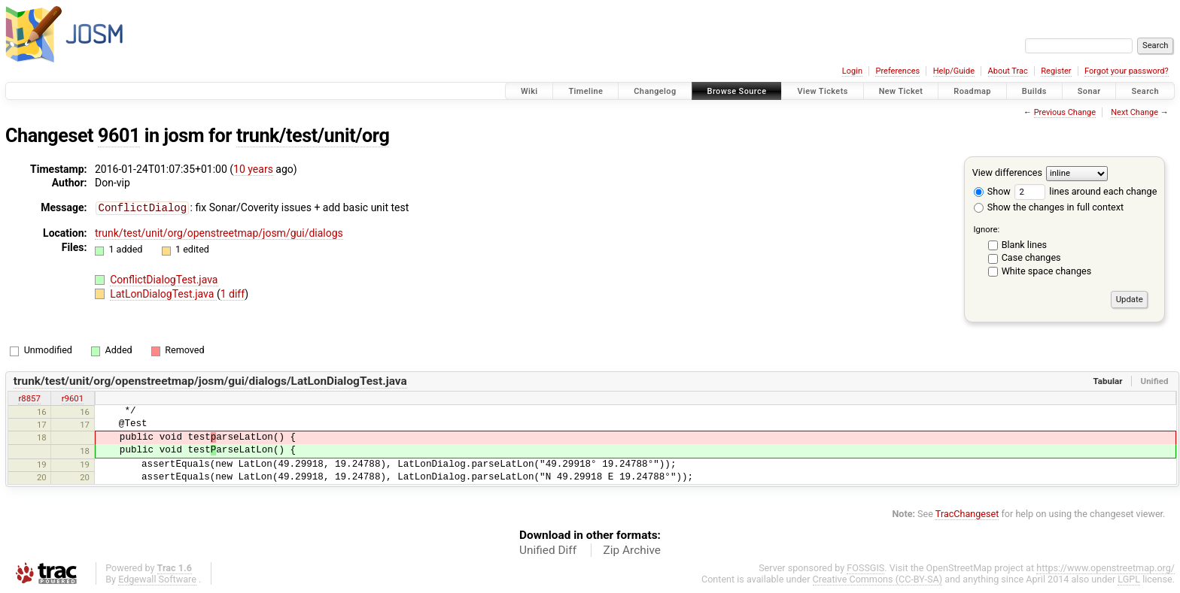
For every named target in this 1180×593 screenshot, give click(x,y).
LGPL (1129, 579)
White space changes (1047, 271)
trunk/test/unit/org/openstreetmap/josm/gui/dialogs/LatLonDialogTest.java (210, 381)
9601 (119, 136)
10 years (253, 169)
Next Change (1134, 112)
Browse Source (737, 91)
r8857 (29, 398)
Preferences (897, 71)
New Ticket (901, 91)
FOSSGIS (865, 567)
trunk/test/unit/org (312, 136)
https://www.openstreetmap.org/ (1105, 567)
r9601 (73, 398)
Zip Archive (632, 550)
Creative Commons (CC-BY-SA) (878, 579)
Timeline (585, 91)
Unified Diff (547, 550)
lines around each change (1085, 191)
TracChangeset (967, 513)
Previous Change (1065, 112)
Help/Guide (954, 71)
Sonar (1089, 91)
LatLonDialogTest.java (163, 293)
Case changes (1031, 257)
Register (1056, 71)
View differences (1007, 172)
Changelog (655, 91)
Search (1145, 91)
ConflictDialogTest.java (163, 279)
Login (852, 71)
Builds (1034, 91)
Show (992, 191)
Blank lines (1024, 244)
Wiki (529, 91)
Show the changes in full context (1049, 207)
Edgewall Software (157, 579)
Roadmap (972, 91)
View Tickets (822, 91)
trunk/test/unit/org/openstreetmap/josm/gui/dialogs (219, 232)
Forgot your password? (1126, 71)
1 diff (232, 293)
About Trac (1008, 71)
